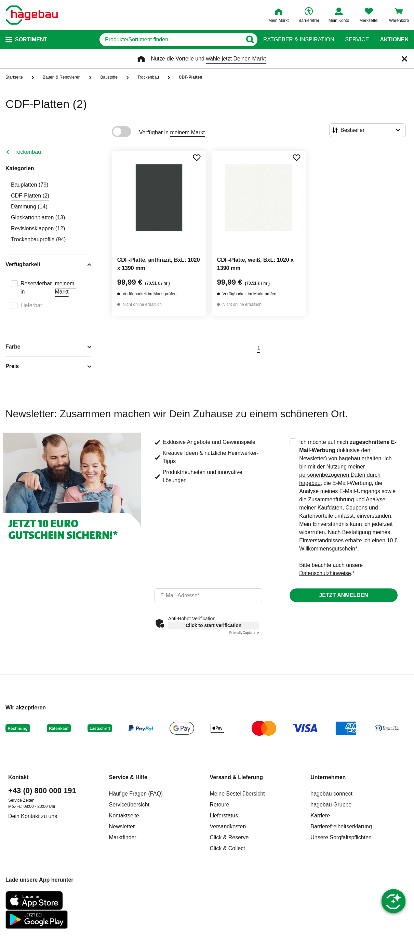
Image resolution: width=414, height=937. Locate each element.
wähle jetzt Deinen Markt (236, 59)
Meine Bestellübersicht (237, 794)
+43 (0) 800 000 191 (42, 790)
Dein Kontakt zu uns (32, 816)
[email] (208, 595)
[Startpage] (31, 15)
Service (357, 39)
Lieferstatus (224, 815)
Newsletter (122, 826)
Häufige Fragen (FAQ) (136, 794)
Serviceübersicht (129, 804)
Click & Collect (227, 848)
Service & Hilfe (128, 777)
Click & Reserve (229, 837)
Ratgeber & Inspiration (298, 39)
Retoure (219, 804)
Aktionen (394, 39)
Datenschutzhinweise (325, 573)
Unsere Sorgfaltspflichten (341, 837)
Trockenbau (26, 152)
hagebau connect (331, 794)
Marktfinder (122, 837)
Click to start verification (213, 625)
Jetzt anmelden (343, 595)
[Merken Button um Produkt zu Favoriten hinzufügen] (196, 157)
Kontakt (18, 777)
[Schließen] (404, 59)
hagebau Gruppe (330, 804)
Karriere (320, 815)
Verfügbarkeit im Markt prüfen (149, 293)
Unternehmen (328, 777)
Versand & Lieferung (236, 777)
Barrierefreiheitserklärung (341, 826)
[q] (170, 39)
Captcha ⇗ (244, 633)
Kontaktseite (124, 815)
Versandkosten (228, 826)
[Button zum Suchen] (249, 39)
